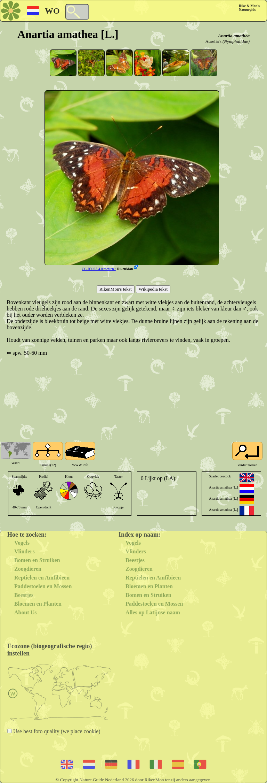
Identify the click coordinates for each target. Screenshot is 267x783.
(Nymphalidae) (236, 41)
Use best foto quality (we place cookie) (56, 731)
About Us (25, 612)
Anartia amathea (234, 35)
